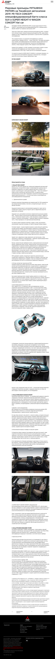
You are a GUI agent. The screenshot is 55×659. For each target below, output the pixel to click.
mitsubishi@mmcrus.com (17, 646)
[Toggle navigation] (52, 2)
